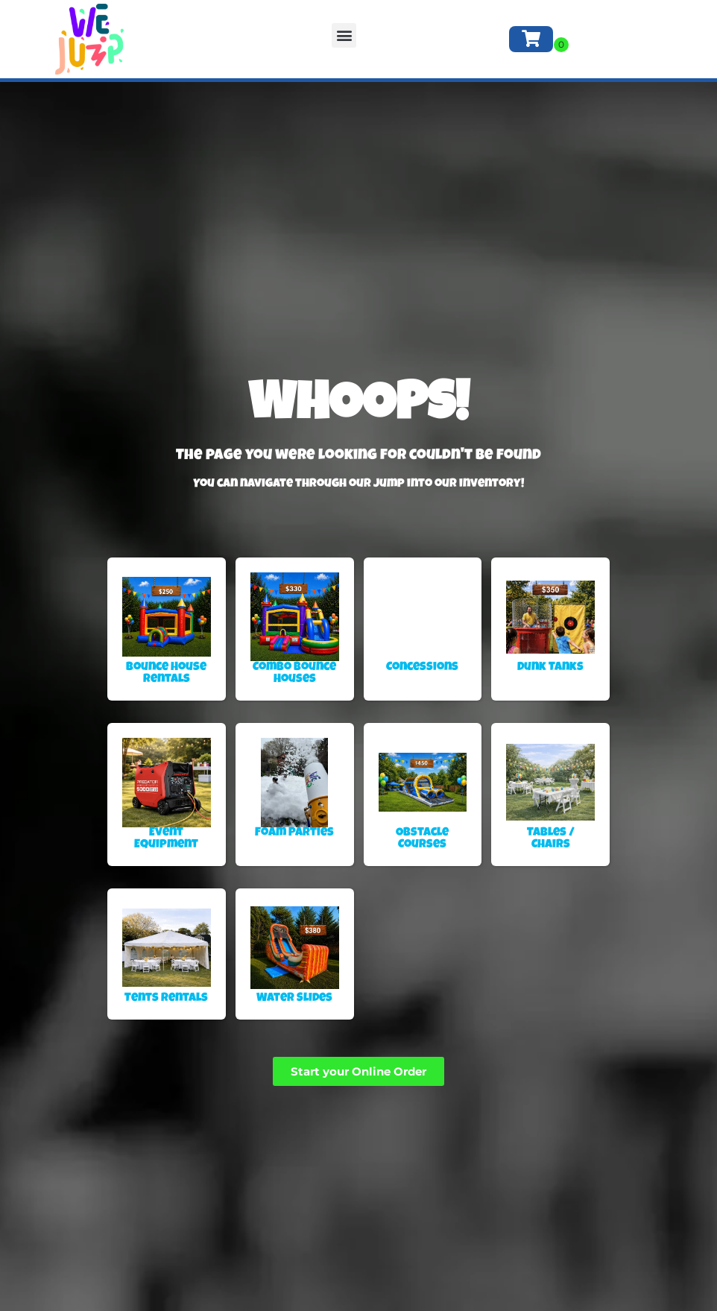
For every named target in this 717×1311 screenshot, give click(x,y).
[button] (344, 35)
